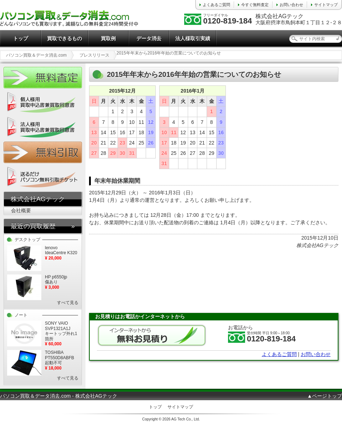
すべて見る (67, 302)
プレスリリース (94, 55)
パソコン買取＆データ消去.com (36, 55)
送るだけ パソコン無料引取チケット (43, 177)
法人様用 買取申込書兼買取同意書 (43, 127)
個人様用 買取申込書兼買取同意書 (43, 102)
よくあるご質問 (216, 4)
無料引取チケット (43, 152)
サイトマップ (326, 4)
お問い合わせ (291, 4)
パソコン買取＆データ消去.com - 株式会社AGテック (58, 396)
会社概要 (21, 210)
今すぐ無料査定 (255, 4)
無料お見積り (152, 335)
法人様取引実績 (192, 38)
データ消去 (148, 38)
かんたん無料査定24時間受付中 (43, 77)
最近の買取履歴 (33, 226)
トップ (20, 38)
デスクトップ (27, 239)
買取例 (108, 38)
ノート (21, 315)
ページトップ (327, 396)
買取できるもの (64, 38)
